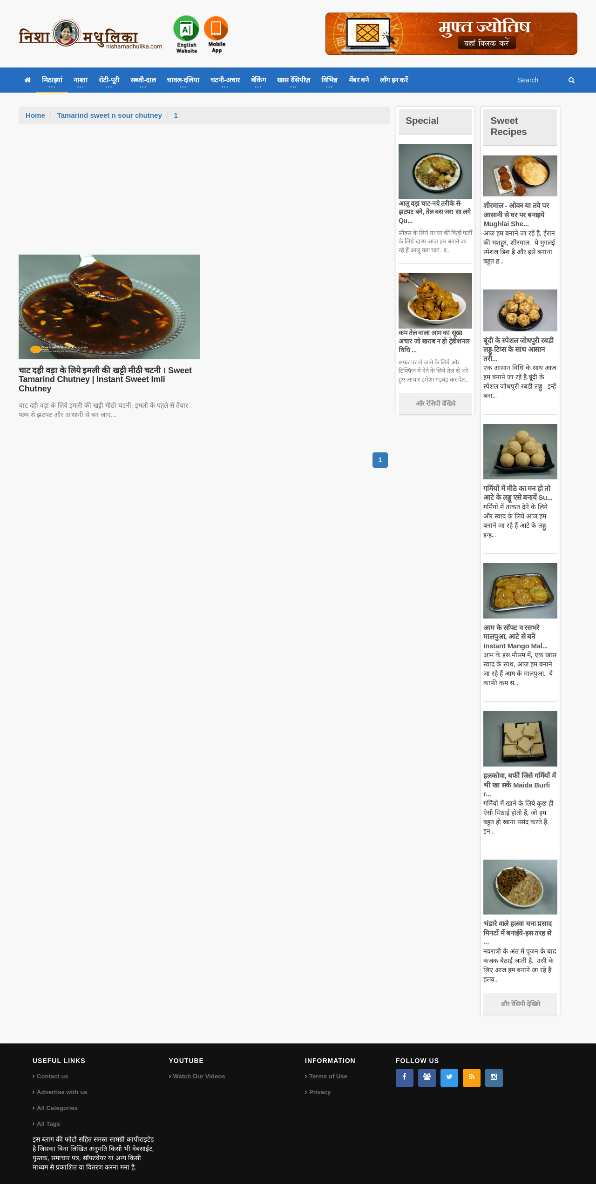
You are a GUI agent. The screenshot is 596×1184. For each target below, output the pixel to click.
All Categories (57, 1099)
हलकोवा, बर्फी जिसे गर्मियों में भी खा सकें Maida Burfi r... (519, 785)
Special (423, 120)
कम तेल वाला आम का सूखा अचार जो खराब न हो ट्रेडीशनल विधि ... (433, 341)
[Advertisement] (204, 194)
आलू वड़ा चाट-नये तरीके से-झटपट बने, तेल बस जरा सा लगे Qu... (434, 212)
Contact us (52, 1067)
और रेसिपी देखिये (435, 403)
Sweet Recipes (509, 125)
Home (35, 115)
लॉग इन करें (394, 80)
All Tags (48, 1114)
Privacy (320, 1083)
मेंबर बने (359, 80)
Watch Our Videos (199, 1067)
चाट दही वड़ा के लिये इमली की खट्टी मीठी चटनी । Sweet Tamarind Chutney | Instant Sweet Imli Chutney (108, 375)
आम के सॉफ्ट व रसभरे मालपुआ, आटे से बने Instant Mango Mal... (514, 637)
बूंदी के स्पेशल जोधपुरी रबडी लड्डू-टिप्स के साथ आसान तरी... (517, 349)
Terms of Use (328, 1067)
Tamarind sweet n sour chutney (109, 115)
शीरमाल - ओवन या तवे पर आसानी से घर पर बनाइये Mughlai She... (515, 215)
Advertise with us (62, 1083)
